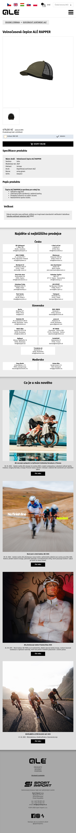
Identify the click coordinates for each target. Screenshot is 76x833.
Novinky (38, 769)
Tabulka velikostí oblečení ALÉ (18, 216)
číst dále (38, 473)
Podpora (38, 771)
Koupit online (38, 144)
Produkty (38, 767)
